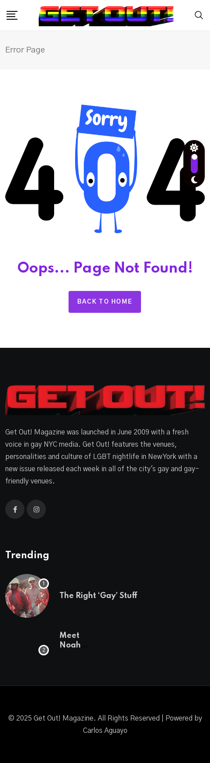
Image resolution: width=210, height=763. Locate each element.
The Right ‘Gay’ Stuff (98, 596)
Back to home (104, 302)
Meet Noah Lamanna (77, 645)
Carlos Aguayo (105, 730)
